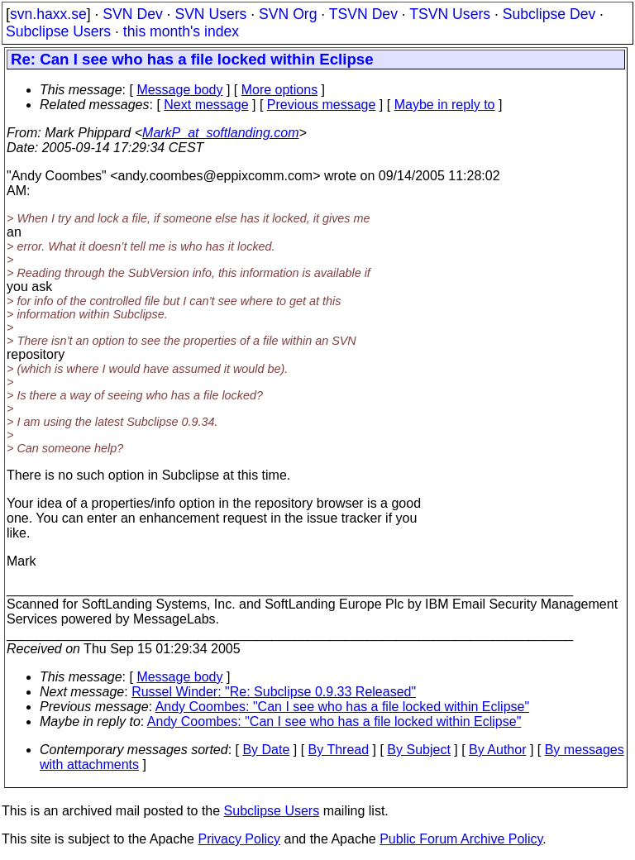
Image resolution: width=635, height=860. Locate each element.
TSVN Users (449, 14)
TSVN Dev (363, 14)
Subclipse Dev (549, 14)
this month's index (181, 31)
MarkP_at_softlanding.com (220, 133)
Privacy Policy (239, 839)
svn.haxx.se (48, 14)
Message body (179, 90)
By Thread (339, 750)
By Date (265, 750)
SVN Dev (132, 14)
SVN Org (288, 14)
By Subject (418, 750)
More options (279, 90)
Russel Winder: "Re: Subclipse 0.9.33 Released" (273, 692)
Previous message (321, 105)
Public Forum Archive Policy (461, 839)
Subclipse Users (58, 31)
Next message (206, 105)
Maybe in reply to (444, 105)
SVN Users (210, 14)
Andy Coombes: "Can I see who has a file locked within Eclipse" (342, 707)
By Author (497, 750)
